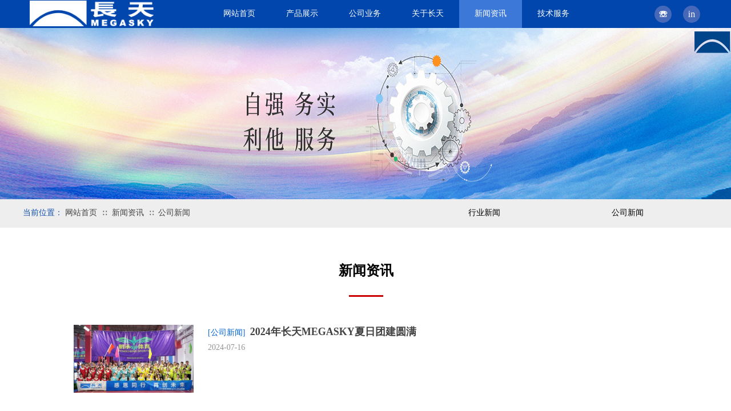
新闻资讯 (128, 212)
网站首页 (81, 212)
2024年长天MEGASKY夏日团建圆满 (333, 331)
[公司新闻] (226, 332)
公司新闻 (174, 212)
